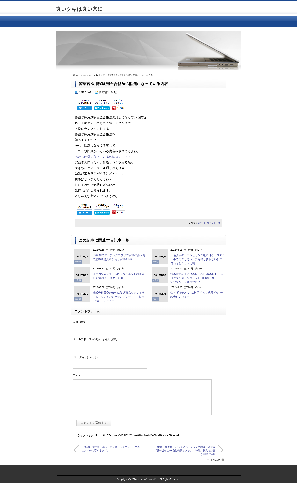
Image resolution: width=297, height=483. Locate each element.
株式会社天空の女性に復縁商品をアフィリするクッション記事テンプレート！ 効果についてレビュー (118, 296)
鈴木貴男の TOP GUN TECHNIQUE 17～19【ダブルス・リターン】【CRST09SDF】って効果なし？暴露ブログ (197, 278)
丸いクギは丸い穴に (79, 9)
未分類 (201, 223)
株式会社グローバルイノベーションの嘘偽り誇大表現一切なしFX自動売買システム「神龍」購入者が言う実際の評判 (185, 450)
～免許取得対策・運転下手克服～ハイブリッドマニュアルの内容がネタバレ (111, 449)
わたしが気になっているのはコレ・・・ (103, 156)
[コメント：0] (213, 223)
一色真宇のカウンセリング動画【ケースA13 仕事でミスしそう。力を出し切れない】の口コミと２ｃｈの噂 (198, 259)
